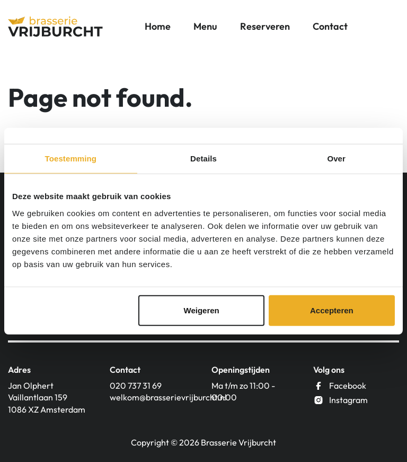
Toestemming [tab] (71, 158)
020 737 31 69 (136, 385)
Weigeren (201, 309)
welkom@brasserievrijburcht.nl (153, 397)
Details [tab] (203, 158)
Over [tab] (336, 158)
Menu (205, 26)
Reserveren (265, 26)
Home (158, 26)
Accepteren (331, 309)
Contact (330, 26)
